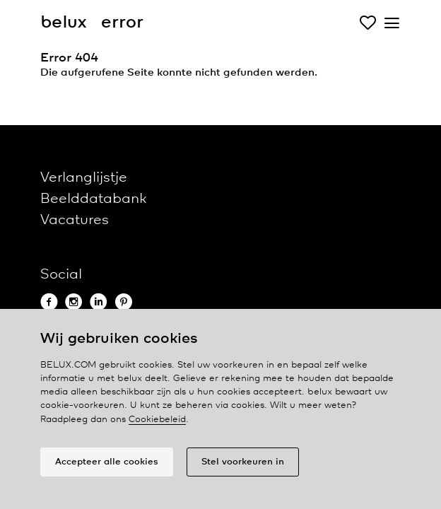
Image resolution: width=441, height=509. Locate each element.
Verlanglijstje (83, 178)
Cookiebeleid (157, 419)
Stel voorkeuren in (242, 462)
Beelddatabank (93, 199)
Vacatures (74, 220)
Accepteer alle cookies (106, 462)
